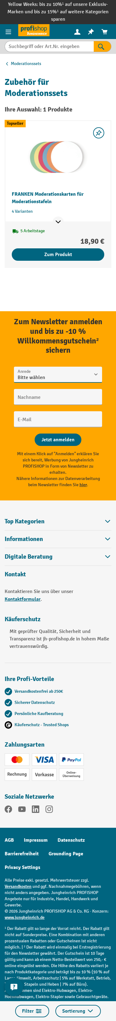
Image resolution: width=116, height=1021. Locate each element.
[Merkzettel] (91, 31)
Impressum (36, 840)
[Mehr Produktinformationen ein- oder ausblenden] (58, 222)
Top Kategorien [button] (58, 521)
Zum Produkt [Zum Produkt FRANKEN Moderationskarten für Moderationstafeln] (58, 254)
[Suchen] (102, 46)
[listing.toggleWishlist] (98, 132)
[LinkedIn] (35, 810)
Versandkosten (18, 886)
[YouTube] (22, 810)
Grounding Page (66, 854)
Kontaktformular (23, 599)
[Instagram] (49, 810)
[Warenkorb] (104, 31)
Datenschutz (71, 840)
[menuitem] (77, 31)
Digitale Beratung (29, 557)
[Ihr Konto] (77, 31)
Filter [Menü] (32, 1011)
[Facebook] (8, 810)
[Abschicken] (58, 440)
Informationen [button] (58, 539)
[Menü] (9, 31)
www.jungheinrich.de (25, 917)
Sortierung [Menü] (78, 1011)
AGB (9, 840)
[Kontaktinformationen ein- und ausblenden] (14, 987)
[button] (58, 556)
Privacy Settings (22, 867)
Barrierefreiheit (22, 854)
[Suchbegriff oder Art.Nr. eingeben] (49, 46)
